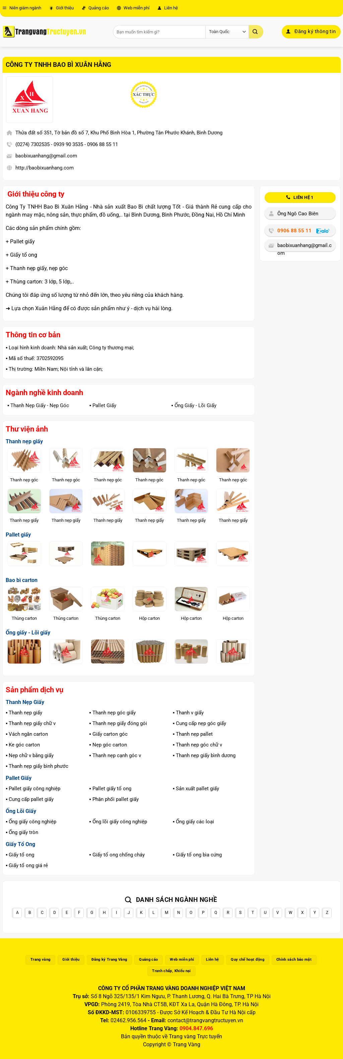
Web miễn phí (133, 7)
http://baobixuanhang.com (44, 168)
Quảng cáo (95, 7)
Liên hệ (167, 7)
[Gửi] (256, 31)
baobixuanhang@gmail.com (46, 156)
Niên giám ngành (21, 7)
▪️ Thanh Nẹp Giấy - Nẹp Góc (38, 405)
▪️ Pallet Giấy (102, 405)
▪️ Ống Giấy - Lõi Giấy (193, 405)
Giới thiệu (61, 7)
